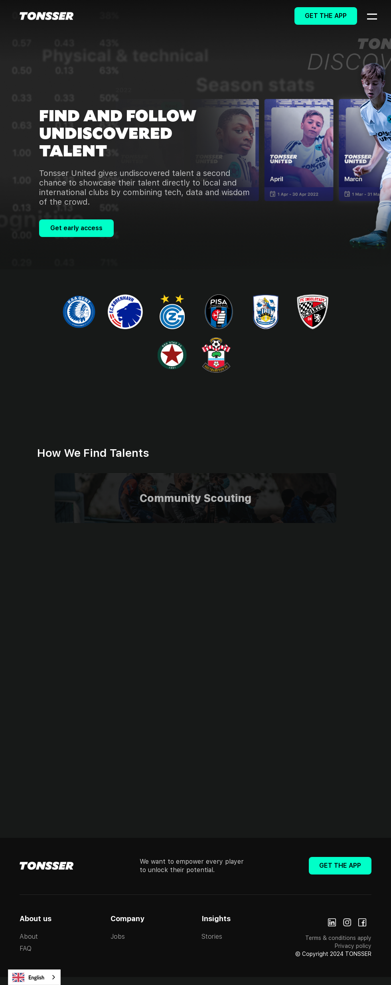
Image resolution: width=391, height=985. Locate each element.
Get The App (326, 16)
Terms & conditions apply (338, 938)
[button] (367, 16)
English (28, 977)
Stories (211, 936)
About (29, 936)
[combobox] (34, 977)
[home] (46, 16)
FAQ (26, 948)
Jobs (118, 936)
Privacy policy (353, 946)
